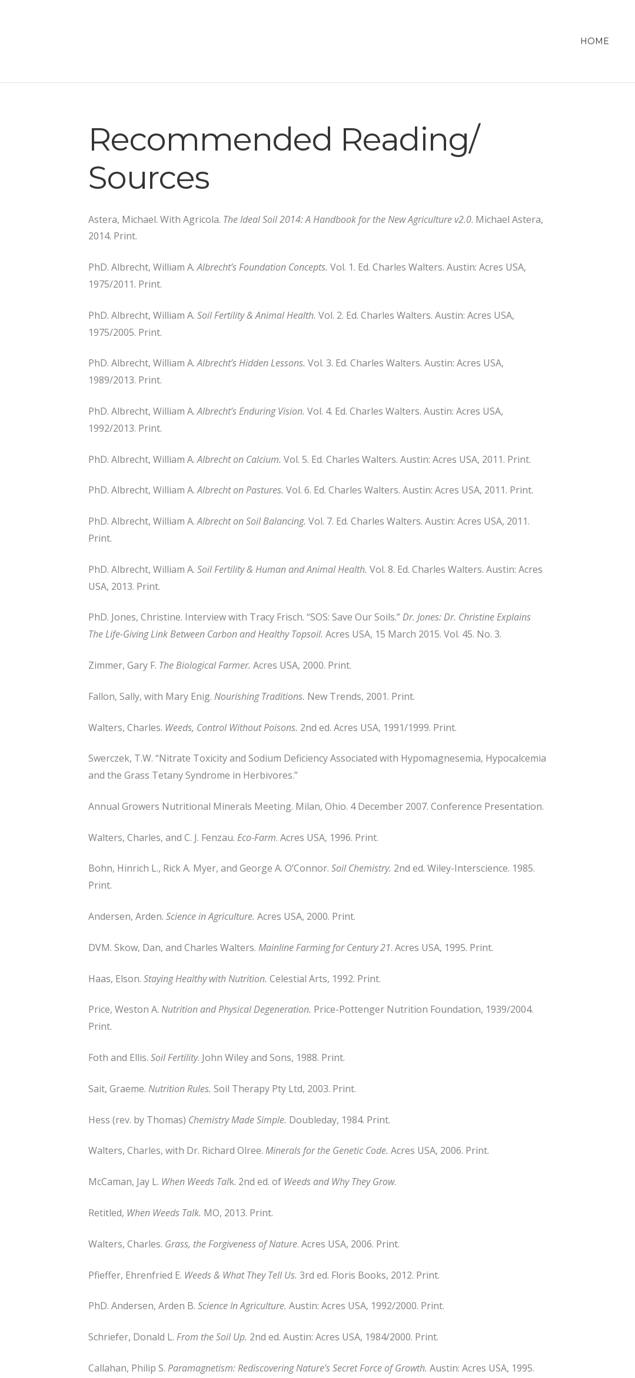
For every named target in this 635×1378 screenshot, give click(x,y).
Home (594, 41)
